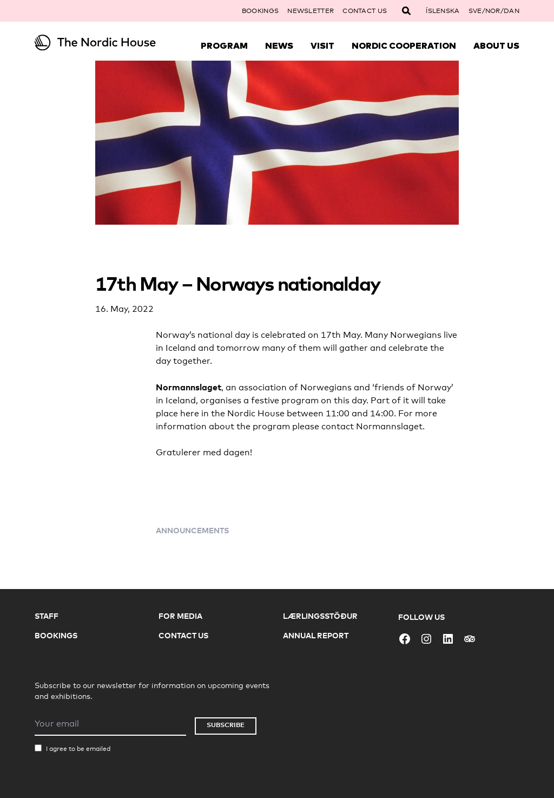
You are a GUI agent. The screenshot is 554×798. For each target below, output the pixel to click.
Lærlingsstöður (320, 615)
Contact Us (364, 11)
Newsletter (310, 11)
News (279, 45)
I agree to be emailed (78, 749)
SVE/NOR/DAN (494, 11)
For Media (180, 615)
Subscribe (226, 725)
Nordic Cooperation (404, 45)
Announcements (192, 530)
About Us (496, 45)
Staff (46, 615)
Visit (322, 45)
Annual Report (315, 635)
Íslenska (442, 11)
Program (224, 45)
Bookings (260, 11)
